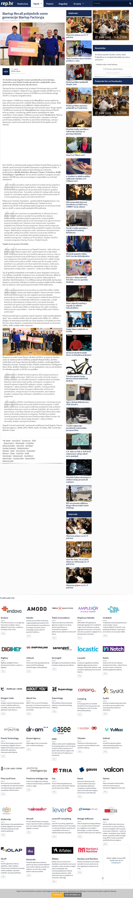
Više (3, 633)
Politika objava (15, 71)
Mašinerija (6, 819)
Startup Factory (9, 443)
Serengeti (56, 658)
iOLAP (4, 858)
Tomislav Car (26, 440)
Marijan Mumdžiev (9, 446)
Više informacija (72, 894)
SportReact (29, 446)
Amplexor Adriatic (86, 617)
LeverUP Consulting (61, 818)
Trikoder (81, 738)
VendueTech (31, 451)
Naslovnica (22, 3)
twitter (16, 73)
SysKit (106, 698)
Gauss (80, 778)
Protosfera (19, 453)
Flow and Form (8, 778)
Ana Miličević (28, 456)
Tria (53, 778)
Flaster (12, 453)
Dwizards (30, 859)
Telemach (6, 451)
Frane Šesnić (16, 440)
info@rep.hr (116, 862)
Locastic (81, 658)
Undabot (107, 617)
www (12, 73)
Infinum (30, 658)
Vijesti (36, 4)
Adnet (106, 819)
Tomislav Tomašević (9, 448)
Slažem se (57, 894)
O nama (77, 4)
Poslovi (49, 3)
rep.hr (7, 3)
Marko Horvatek (8, 461)
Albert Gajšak (20, 443)
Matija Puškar (7, 458)
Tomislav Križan (18, 458)
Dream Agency (33, 738)
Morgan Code (7, 698)
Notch (106, 658)
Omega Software (85, 818)
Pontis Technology (10, 738)
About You (31, 698)
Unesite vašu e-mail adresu (106, 64)
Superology (57, 698)
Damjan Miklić (30, 458)
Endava (4, 617)
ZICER (34, 440)
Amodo (29, 617)
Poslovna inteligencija (37, 778)
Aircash (29, 818)
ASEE (54, 739)
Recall (12, 451)
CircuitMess (30, 443)
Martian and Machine (87, 858)
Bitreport (6, 453)
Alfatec (55, 858)
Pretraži (97, 3)
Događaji (63, 3)
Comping (81, 698)
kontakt (22, 73)
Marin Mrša (20, 446)
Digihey (4, 658)
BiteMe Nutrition (23, 448)
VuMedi (106, 738)
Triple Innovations (61, 617)
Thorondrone (20, 451)
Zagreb (8, 440)
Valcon (106, 778)
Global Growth (18, 456)
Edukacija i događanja (9, 20)
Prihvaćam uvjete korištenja (114, 69)
